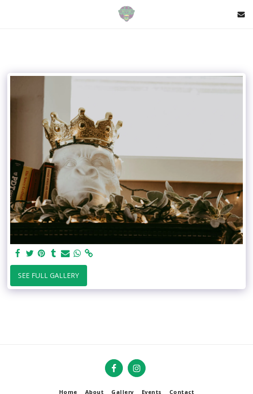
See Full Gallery (48, 275)
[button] (10, 14)
